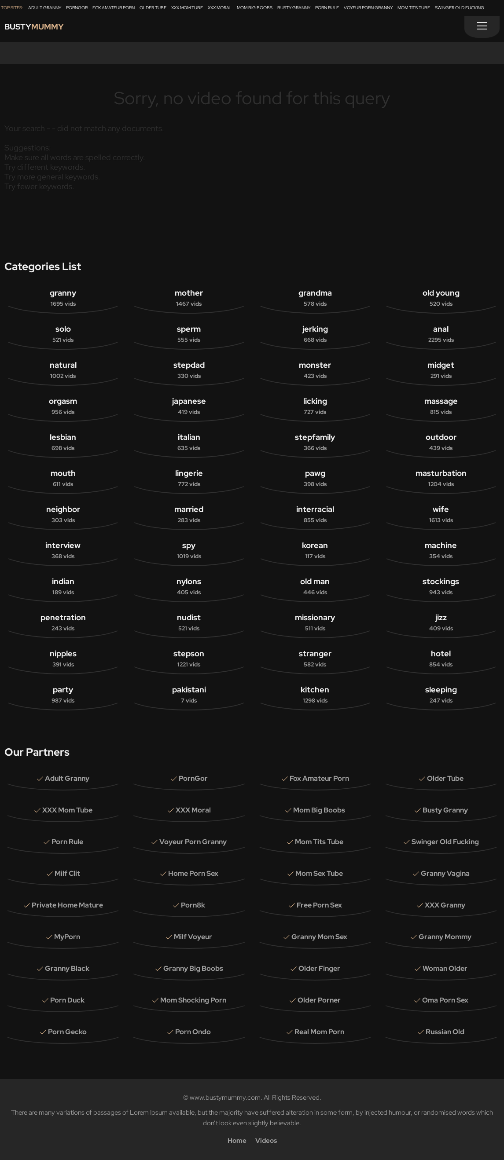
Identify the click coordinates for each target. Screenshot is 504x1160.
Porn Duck (67, 1000)
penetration (63, 623)
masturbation (441, 478)
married (189, 515)
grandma (315, 298)
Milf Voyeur (193, 936)
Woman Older (445, 968)
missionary (315, 623)
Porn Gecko (67, 1031)
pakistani (189, 695)
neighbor (63, 515)
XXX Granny (445, 905)
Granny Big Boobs (193, 968)
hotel (441, 659)
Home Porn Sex (193, 873)
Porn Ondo (193, 1031)
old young (441, 298)
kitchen (315, 695)
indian (63, 587)
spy (189, 551)
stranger (315, 659)
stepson (189, 659)
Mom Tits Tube (413, 8)
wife (441, 515)
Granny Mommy (445, 936)
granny (63, 298)
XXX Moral (220, 8)
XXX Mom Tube (187, 8)
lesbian (63, 442)
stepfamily (315, 442)
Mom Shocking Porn (193, 1000)
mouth (63, 478)
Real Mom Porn (319, 1031)
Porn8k (193, 905)
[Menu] (482, 27)
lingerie (189, 478)
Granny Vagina (445, 873)
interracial (315, 515)
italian (189, 442)
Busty (40, 28)
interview (63, 551)
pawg (315, 478)
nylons (189, 587)
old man (315, 587)
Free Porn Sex (319, 905)
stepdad (189, 370)
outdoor (441, 442)
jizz (441, 623)
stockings (441, 587)
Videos (266, 1140)
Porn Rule (327, 8)
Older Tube (153, 8)
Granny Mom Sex (319, 936)
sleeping (441, 695)
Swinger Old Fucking (459, 8)
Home (237, 1140)
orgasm (63, 406)
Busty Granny (293, 8)
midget (441, 370)
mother (189, 298)
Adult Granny (44, 8)
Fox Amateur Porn (113, 8)
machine (441, 551)
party (63, 695)
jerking (315, 334)
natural (63, 370)
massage (441, 406)
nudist (189, 623)
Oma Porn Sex (445, 1000)
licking (315, 406)
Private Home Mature (67, 905)
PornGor (77, 8)
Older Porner (319, 1000)
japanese (189, 406)
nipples (63, 659)
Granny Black (67, 968)
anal (441, 334)
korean (315, 551)
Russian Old (445, 1031)
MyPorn (67, 936)
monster (315, 370)
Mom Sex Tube (319, 873)
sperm (189, 334)
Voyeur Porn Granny (368, 8)
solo (63, 334)
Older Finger (319, 968)
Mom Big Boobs (254, 8)
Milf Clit (67, 873)
